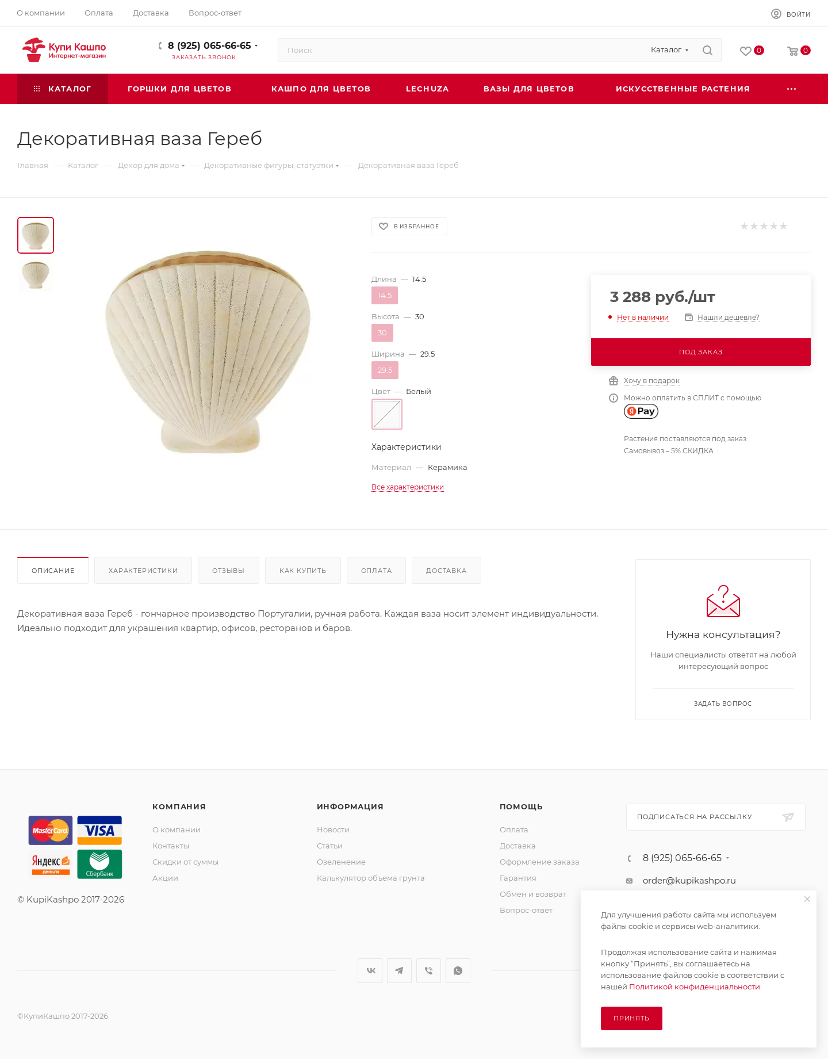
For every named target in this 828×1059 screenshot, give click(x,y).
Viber (428, 970)
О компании (176, 829)
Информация (350, 806)
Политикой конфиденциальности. (695, 986)
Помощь (521, 806)
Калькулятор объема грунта (371, 877)
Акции (165, 877)
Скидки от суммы (185, 861)
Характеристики (143, 571)
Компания (179, 806)
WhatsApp (458, 970)
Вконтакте (370, 970)
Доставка (446, 571)
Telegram (399, 970)
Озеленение (341, 861)
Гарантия (518, 877)
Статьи (330, 845)
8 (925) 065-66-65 (209, 45)
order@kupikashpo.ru (689, 880)
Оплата (376, 571)
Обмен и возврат (533, 894)
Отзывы (228, 571)
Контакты (170, 845)
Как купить (303, 571)
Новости (333, 829)
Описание (53, 571)
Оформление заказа (540, 861)
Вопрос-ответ (526, 910)
